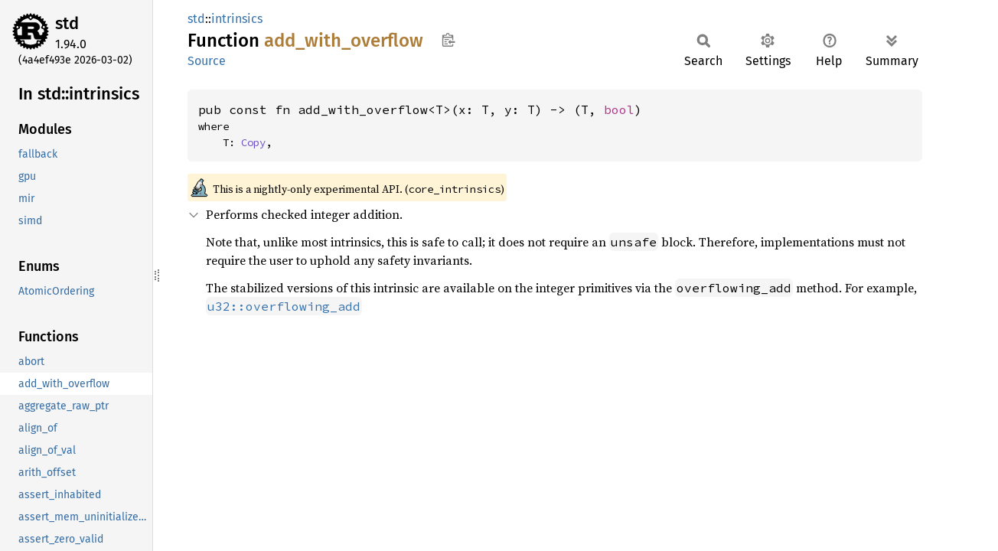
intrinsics (237, 18)
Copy (253, 142)
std (67, 23)
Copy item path (448, 40)
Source (207, 61)
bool (619, 109)
